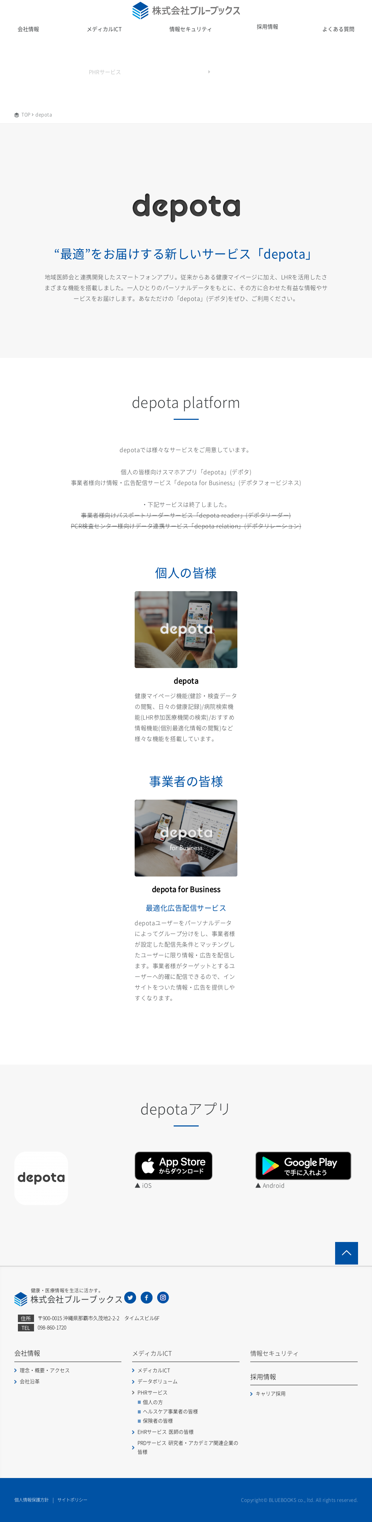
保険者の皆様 (158, 1419)
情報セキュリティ (191, 29)
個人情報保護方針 (33, 1499)
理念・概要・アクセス (45, 1369)
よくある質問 (338, 29)
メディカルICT (104, 29)
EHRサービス (165, 1430)
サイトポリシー (76, 1499)
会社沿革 (30, 1380)
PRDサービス (188, 1446)
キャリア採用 (271, 1392)
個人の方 (153, 1400)
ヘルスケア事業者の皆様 (170, 1410)
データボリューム (157, 1380)
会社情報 (28, 29)
